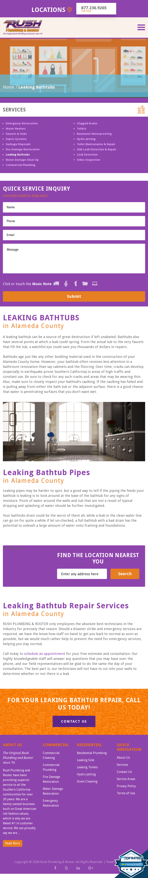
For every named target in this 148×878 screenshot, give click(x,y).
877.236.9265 (94, 7)
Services (122, 765)
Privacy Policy (126, 786)
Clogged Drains (87, 123)
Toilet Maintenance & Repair (96, 144)
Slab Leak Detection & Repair (96, 149)
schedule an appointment (44, 654)
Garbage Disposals (18, 144)
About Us (123, 757)
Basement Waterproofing (94, 133)
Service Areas (126, 779)
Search (125, 573)
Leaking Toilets (87, 767)
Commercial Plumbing (20, 165)
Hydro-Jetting (86, 139)
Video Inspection (88, 159)
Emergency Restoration (22, 123)
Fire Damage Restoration (23, 149)
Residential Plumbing (92, 753)
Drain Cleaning (87, 781)
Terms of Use (126, 793)
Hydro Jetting (86, 774)
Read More (12, 843)
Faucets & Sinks (16, 133)
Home (8, 87)
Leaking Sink (85, 760)
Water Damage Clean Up (22, 159)
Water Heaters (16, 128)
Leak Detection (87, 154)
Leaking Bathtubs (18, 154)
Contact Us (74, 721)
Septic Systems (16, 139)
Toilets (81, 128)
